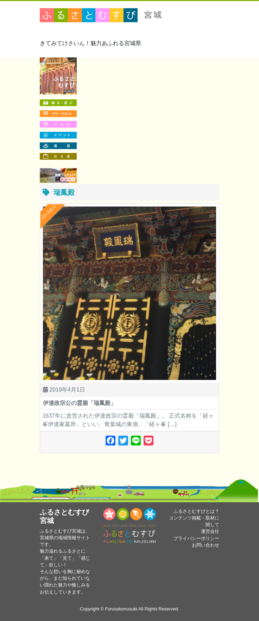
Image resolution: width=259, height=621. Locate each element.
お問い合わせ (205, 545)
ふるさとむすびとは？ (196, 511)
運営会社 (210, 531)
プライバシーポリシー (196, 538)
